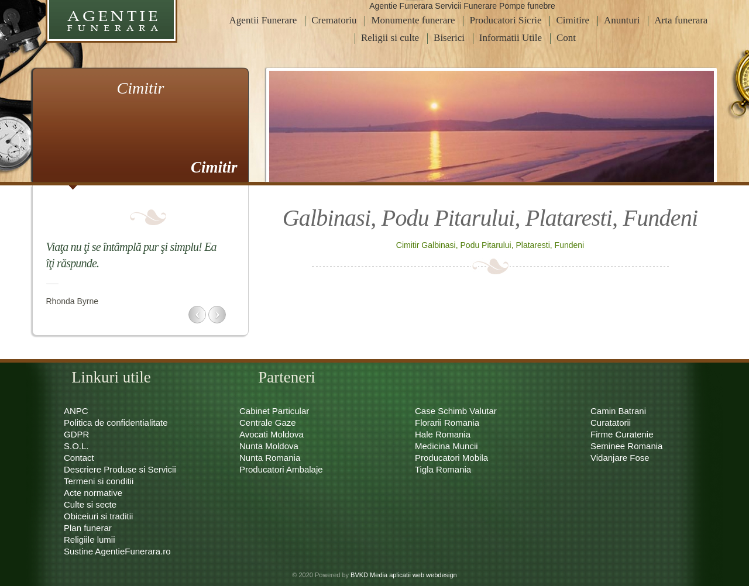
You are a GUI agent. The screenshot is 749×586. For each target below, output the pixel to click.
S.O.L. (76, 446)
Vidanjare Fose (620, 458)
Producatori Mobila (451, 458)
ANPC (76, 411)
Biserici (449, 37)
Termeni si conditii (98, 481)
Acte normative (93, 493)
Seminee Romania (626, 446)
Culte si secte (90, 504)
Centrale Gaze (267, 423)
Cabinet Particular (274, 411)
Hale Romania (442, 434)
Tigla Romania (443, 469)
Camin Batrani (618, 411)
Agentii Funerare (263, 20)
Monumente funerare (413, 20)
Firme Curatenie (622, 434)
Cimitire (572, 20)
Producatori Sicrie (505, 20)
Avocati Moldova (271, 434)
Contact (79, 458)
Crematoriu (333, 20)
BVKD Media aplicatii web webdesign (404, 574)
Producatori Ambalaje (281, 469)
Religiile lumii (89, 539)
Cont (566, 37)
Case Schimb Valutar (456, 411)
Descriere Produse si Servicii (120, 469)
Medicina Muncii (446, 446)
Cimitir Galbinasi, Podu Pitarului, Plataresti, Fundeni (490, 245)
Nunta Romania (269, 458)
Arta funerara (680, 20)
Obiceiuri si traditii (98, 516)
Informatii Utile (510, 37)
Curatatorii (610, 423)
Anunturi (622, 20)
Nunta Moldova (268, 446)
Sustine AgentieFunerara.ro (117, 551)
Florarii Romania (447, 423)
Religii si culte (390, 37)
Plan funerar (88, 528)
